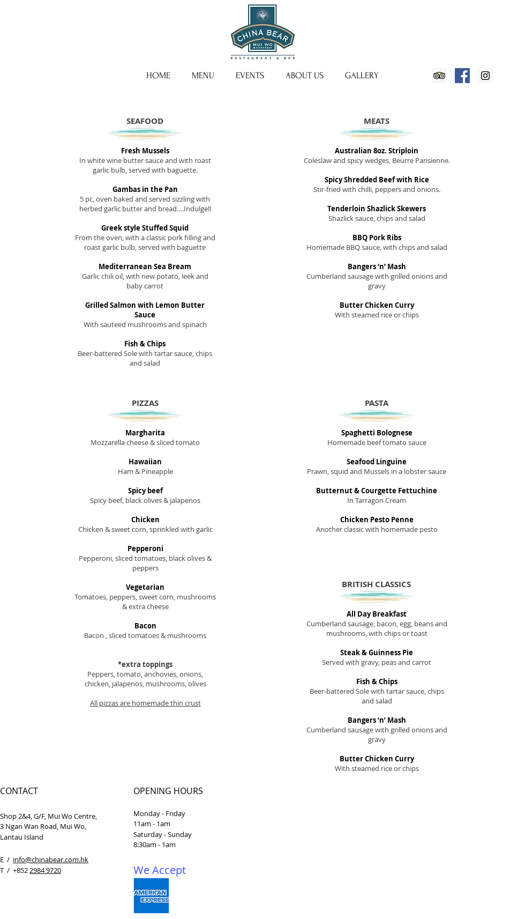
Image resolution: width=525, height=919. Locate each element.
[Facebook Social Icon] (462, 75)
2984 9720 (45, 870)
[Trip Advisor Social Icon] (439, 75)
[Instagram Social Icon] (485, 75)
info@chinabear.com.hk (50, 859)
